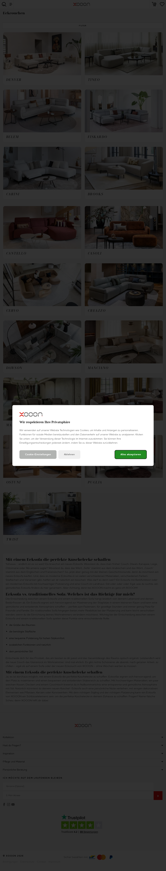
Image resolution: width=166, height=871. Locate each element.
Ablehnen (69, 454)
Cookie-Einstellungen (38, 454)
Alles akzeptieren (130, 454)
